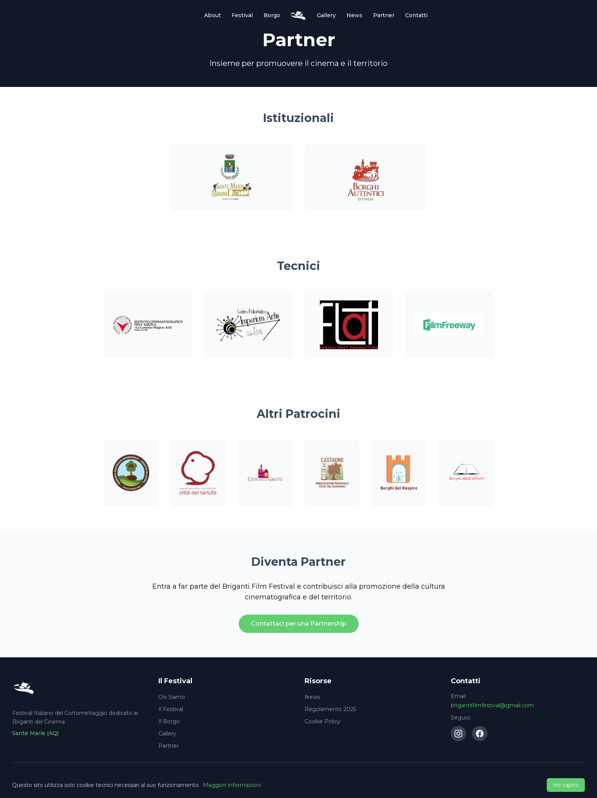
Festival (242, 15)
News (354, 15)
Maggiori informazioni (232, 785)
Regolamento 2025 (330, 709)
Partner (383, 15)
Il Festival (170, 709)
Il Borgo (169, 721)
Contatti (416, 15)
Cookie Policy (322, 721)
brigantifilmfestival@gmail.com (492, 705)
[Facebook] (479, 733)
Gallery (326, 15)
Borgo (271, 15)
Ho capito (566, 785)
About (212, 15)
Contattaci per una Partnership (298, 623)
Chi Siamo (171, 697)
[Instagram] (458, 733)
